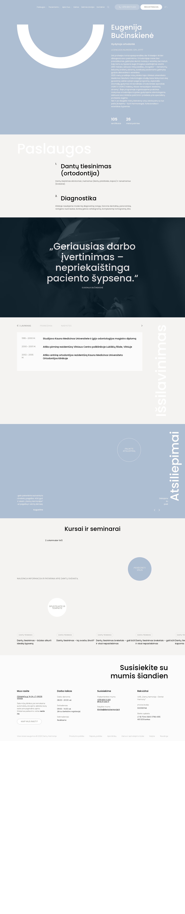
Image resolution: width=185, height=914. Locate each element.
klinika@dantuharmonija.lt (108, 709)
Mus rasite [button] (23, 691)
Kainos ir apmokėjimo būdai (133, 736)
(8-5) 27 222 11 (103, 701)
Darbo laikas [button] (64, 691)
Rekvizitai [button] (142, 691)
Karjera (152, 736)
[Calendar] (151, 7)
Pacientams (54, 7)
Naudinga (164, 736)
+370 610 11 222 (104, 699)
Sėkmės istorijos (87, 7)
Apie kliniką (111, 736)
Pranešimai (46, 326)
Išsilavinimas (24, 326)
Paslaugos (41, 7)
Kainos (76, 7)
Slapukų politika (95, 736)
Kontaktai (101, 7)
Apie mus (66, 7)
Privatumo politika (76, 736)
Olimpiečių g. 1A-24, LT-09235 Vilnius (29, 697)
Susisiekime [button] (104, 691)
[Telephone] (127, 7)
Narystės (66, 326)
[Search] (108, 7)
